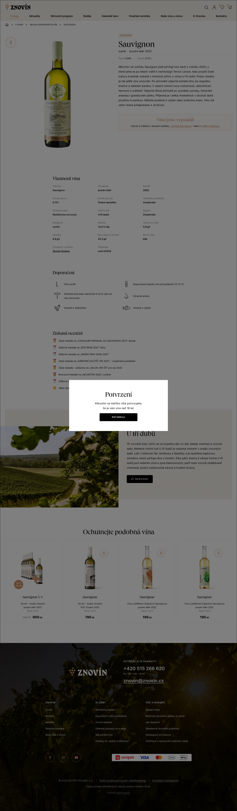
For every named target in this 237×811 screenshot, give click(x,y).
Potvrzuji (118, 417)
